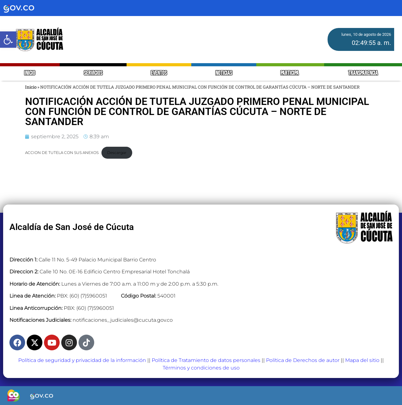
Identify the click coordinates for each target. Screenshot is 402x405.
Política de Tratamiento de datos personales (206, 360)
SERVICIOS (93, 73)
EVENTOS (159, 73)
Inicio (30, 87)
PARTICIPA (290, 73)
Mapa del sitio (362, 360)
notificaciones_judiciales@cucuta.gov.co (123, 320)
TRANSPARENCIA (363, 73)
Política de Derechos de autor (303, 360)
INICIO (29, 73)
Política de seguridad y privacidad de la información (82, 360)
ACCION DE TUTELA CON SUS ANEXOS (62, 152)
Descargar (117, 152)
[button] (8, 39)
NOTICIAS (223, 73)
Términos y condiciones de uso (201, 368)
